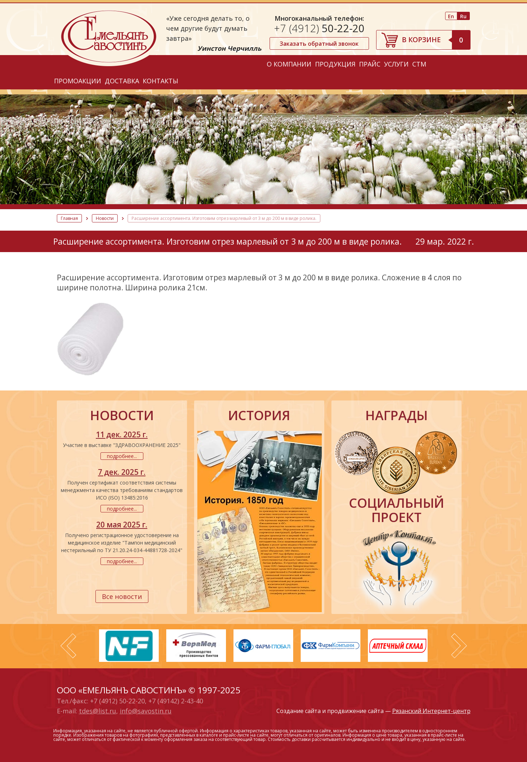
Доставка (122, 81)
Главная (69, 218)
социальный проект (396, 510)
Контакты (160, 81)
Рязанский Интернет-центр (431, 711)
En (451, 16)
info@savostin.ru (146, 711)
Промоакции (77, 81)
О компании (289, 64)
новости (122, 415)
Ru (463, 16)
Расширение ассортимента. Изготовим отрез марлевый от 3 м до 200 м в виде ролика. (224, 218)
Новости (105, 218)
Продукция (335, 64)
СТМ (419, 64)
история (259, 415)
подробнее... (122, 456)
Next (459, 645)
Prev (68, 645)
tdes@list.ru (97, 711)
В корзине (436, 40)
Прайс (369, 64)
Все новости (122, 596)
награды (396, 415)
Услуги (396, 64)
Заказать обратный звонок (319, 44)
